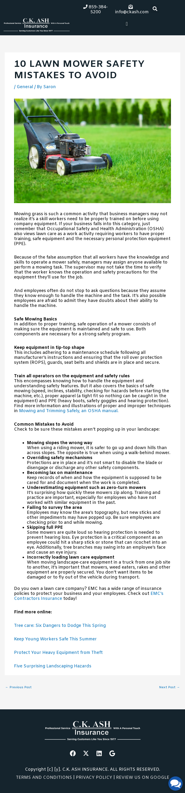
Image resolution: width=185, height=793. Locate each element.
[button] (155, 9)
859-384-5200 (95, 9)
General (25, 87)
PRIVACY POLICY (94, 777)
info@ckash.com (132, 10)
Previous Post (18, 687)
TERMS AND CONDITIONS (44, 777)
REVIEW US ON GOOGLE (142, 777)
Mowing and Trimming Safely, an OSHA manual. (68, 411)
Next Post (169, 687)
